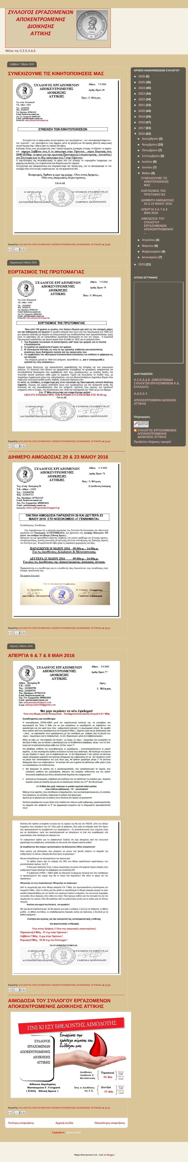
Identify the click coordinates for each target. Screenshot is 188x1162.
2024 (142, 88)
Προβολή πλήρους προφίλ (152, 441)
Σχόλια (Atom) (73, 1132)
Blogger (110, 1154)
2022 (142, 99)
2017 (142, 128)
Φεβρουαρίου (152, 251)
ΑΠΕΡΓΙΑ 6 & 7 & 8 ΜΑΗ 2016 (41, 655)
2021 (142, 105)
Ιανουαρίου (150, 257)
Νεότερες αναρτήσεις (21, 1122)
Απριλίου (149, 240)
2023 (142, 93)
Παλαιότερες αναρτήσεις (110, 1122)
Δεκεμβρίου (150, 138)
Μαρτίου (148, 245)
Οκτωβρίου (150, 150)
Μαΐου (146, 173)
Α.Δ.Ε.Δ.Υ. (141, 393)
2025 (142, 82)
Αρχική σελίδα (64, 1122)
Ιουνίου (147, 167)
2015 (142, 264)
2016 (142, 133)
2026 (142, 76)
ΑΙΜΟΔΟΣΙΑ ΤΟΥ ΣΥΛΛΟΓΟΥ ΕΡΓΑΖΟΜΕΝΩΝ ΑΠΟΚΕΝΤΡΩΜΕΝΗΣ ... (157, 225)
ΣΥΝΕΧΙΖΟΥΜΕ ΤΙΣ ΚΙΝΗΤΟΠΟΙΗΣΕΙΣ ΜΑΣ (56, 73)
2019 (142, 116)
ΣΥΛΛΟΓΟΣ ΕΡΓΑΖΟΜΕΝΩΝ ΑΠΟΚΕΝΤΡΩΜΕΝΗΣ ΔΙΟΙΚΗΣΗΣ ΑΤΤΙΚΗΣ (157, 434)
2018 (142, 122)
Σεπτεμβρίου (151, 156)
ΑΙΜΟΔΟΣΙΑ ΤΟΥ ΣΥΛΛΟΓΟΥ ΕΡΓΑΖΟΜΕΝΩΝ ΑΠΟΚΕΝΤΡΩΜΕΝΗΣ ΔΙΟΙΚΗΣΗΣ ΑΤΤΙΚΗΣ (59, 1003)
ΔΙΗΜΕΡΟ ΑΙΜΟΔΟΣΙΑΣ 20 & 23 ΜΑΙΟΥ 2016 (58, 457)
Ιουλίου (147, 161)
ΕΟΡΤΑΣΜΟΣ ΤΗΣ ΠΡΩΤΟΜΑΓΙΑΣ (46, 272)
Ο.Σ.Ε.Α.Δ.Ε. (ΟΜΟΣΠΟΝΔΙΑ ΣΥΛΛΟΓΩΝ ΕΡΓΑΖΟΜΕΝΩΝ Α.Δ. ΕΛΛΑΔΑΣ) (157, 383)
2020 (142, 110)
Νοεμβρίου (150, 144)
